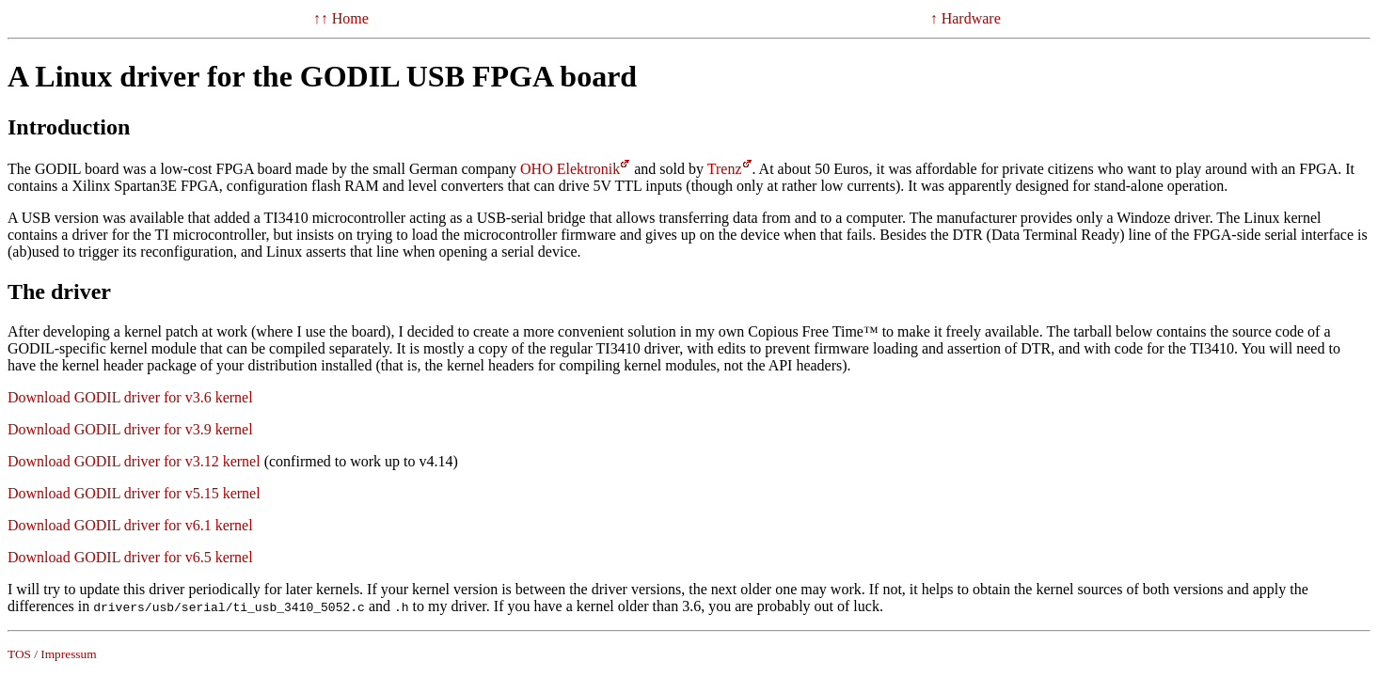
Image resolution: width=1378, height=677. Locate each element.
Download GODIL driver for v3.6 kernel (130, 397)
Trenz (724, 169)
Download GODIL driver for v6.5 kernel (130, 557)
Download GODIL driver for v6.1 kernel (130, 525)
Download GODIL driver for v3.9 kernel (130, 429)
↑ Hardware (965, 18)
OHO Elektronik (570, 169)
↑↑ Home (341, 18)
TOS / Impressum (52, 654)
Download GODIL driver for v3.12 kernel (134, 461)
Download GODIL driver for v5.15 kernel (134, 493)
